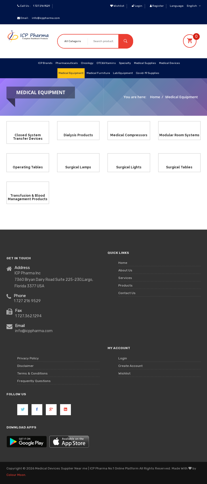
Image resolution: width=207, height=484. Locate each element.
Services (125, 278)
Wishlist (117, 6)
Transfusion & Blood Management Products (27, 197)
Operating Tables (28, 167)
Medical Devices (169, 63)
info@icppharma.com (46, 18)
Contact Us (127, 293)
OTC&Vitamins (106, 63)
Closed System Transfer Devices (28, 137)
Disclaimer (25, 366)
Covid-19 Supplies (147, 73)
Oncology (87, 63)
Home (155, 96)
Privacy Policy (28, 358)
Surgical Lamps (78, 167)
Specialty (125, 63)
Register (157, 6)
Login (137, 6)
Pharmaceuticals (67, 63)
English (194, 6)
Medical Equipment (71, 73)
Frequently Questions (34, 381)
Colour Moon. (16, 475)
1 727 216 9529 (41, 6)
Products (125, 286)
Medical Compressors (128, 135)
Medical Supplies (145, 63)
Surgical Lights (129, 167)
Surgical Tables (179, 167)
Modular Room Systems (179, 135)
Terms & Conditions (32, 373)
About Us (125, 270)
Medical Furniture (98, 73)
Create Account (130, 366)
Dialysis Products (78, 135)
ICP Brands (45, 63)
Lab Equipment (123, 73)
